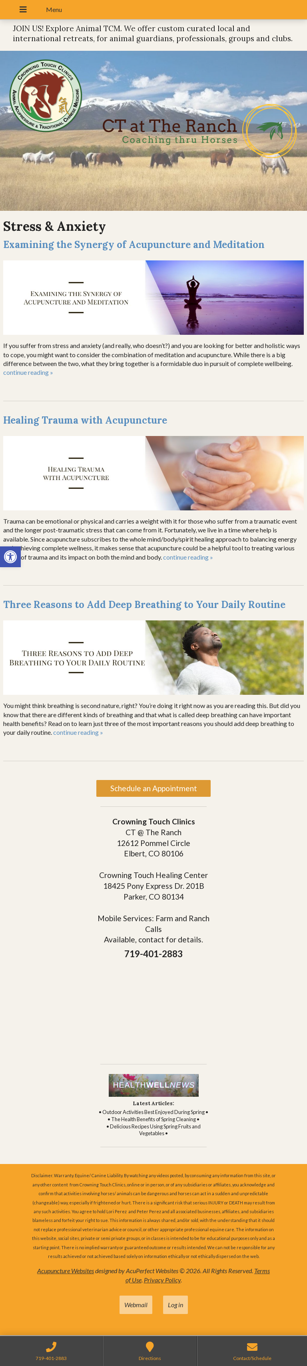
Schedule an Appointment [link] (153, 788)
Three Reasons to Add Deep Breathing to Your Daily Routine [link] (144, 604)
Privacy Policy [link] (162, 1280)
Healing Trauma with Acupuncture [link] (85, 420)
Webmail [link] (136, 1304)
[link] (10, 556)
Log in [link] (175, 1304)
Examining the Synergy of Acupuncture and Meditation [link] (134, 244)
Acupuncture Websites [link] (65, 1270)
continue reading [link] (28, 372)
